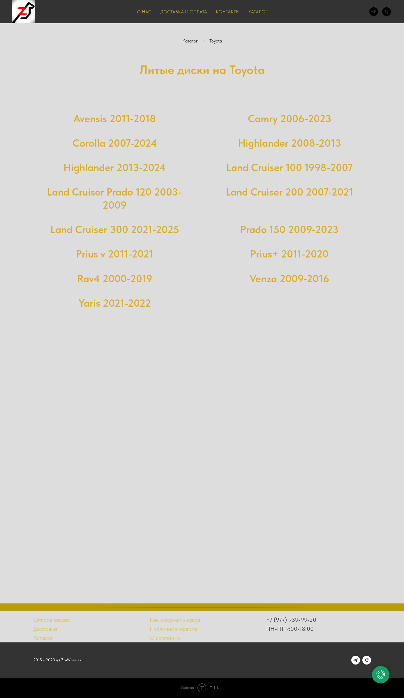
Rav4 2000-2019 (114, 278)
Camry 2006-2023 (289, 118)
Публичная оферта (173, 628)
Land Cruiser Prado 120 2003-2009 (114, 198)
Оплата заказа (51, 619)
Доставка (45, 628)
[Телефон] (386, 11)
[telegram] (373, 11)
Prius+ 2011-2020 (289, 254)
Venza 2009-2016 (289, 278)
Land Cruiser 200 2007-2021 (289, 192)
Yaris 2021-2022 (115, 303)
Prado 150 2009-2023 (289, 229)
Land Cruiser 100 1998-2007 (289, 167)
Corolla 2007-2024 (115, 143)
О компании (165, 637)
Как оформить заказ (175, 619)
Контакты (227, 12)
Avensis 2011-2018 (114, 118)
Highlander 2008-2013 (289, 143)
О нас (144, 12)
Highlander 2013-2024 (114, 167)
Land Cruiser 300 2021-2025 (114, 229)
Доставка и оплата (183, 12)
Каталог (257, 12)
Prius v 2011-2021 (114, 254)
